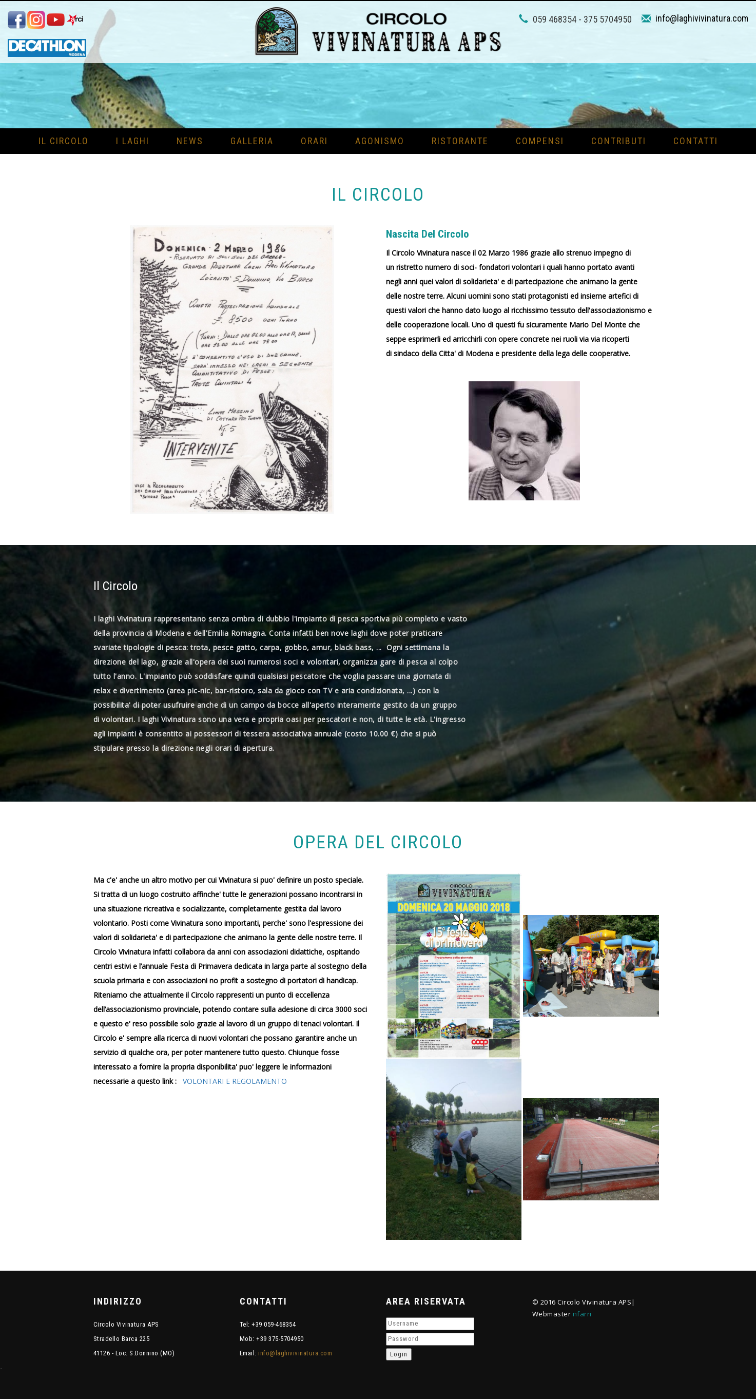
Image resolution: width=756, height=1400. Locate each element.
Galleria (252, 140)
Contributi (618, 140)
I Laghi (132, 140)
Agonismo (379, 140)
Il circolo (63, 140)
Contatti (695, 140)
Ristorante (460, 140)
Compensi (540, 140)
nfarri (582, 1314)
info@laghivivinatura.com (701, 18)
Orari (314, 140)
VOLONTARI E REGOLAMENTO (235, 1081)
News (190, 140)
